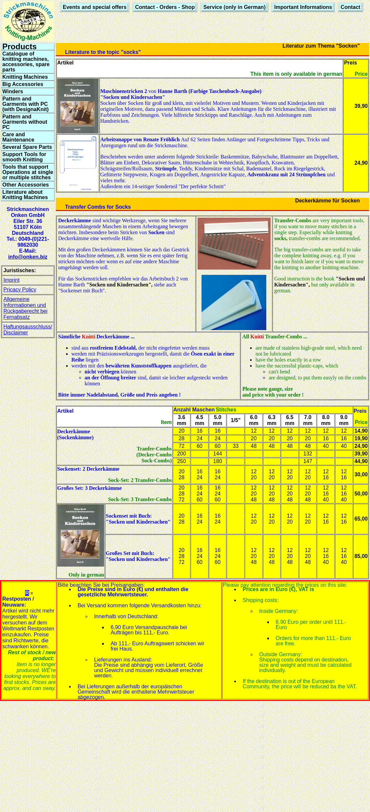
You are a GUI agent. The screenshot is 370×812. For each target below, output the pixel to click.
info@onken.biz (28, 257)
